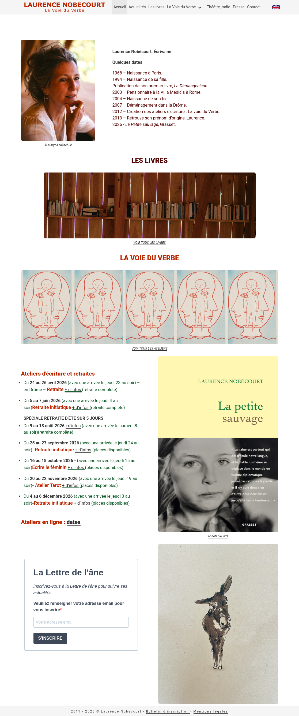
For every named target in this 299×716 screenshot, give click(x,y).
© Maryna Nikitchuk (58, 145)
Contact (253, 7)
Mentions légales (211, 711)
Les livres (156, 7)
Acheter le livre (218, 536)
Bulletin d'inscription (168, 711)
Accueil (119, 7)
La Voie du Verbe (181, 7)
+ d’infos (73, 389)
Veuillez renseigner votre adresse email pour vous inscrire (78, 606)
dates (74, 522)
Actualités (137, 7)
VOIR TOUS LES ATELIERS (150, 348)
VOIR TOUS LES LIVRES (149, 243)
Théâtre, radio (218, 7)
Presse (239, 7)
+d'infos (73, 425)
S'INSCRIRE (50, 638)
